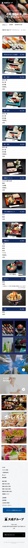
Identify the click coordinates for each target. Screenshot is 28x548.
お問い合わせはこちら (14, 535)
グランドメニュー (16, 30)
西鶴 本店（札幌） (6, 484)
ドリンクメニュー (7, 344)
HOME (3, 467)
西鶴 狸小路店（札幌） (7, 491)
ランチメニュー (20, 345)
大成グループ (4, 24)
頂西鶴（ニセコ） (5, 494)
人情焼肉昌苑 (5, 472)
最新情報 (4, 477)
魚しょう (4, 475)
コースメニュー (20, 328)
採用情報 (4, 500)
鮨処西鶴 (10, 24)
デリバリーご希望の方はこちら (14, 510)
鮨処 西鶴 (4, 481)
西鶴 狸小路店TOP (6, 30)
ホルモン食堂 (5, 470)
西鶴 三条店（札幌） (6, 489)
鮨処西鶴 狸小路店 (18, 24)
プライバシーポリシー (7, 505)
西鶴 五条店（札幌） (6, 486)
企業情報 (4, 497)
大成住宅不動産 (5, 503)
